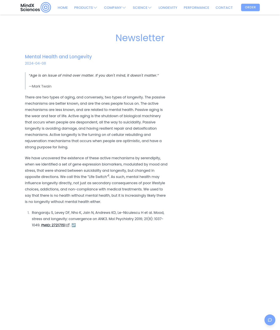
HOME (63, 7)
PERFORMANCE (196, 7)
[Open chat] (269, 319)
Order (250, 7)
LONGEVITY (167, 7)
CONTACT (224, 7)
